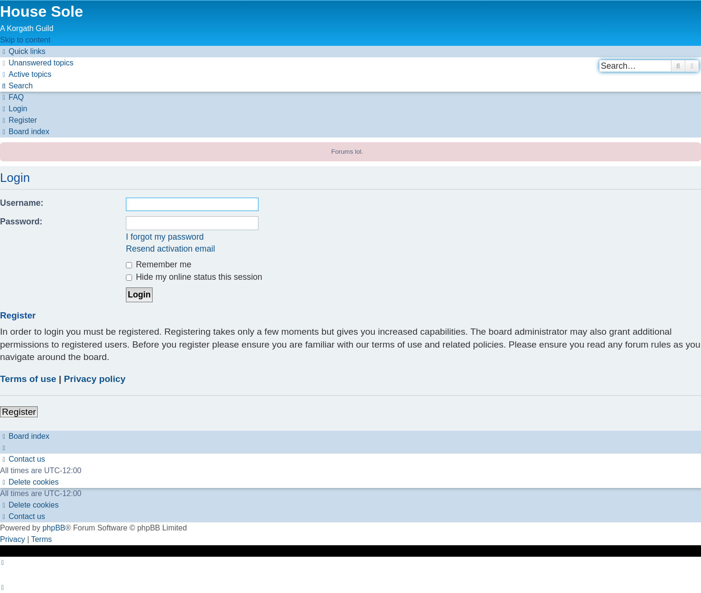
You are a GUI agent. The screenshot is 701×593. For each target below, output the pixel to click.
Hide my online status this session (194, 277)
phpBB (53, 528)
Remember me (158, 264)
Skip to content (25, 40)
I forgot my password (165, 237)
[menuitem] (36, 63)
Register (19, 412)
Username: (21, 203)
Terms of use (28, 379)
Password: (21, 221)
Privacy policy (94, 379)
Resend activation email (170, 249)
